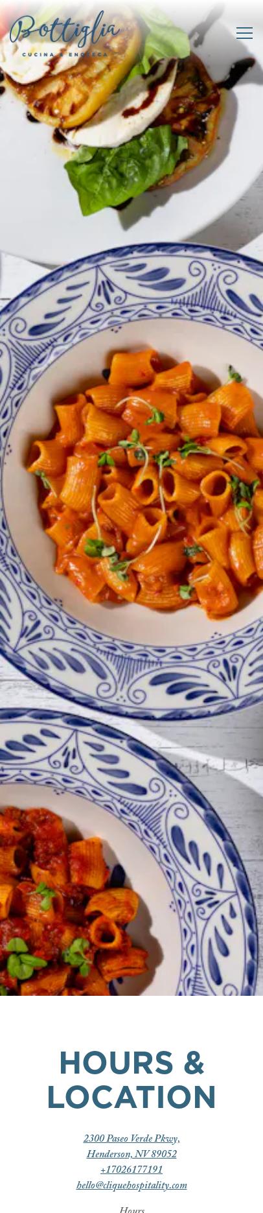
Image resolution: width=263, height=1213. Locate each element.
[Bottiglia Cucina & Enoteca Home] (65, 33)
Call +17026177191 (132, 1164)
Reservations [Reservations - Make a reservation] (131, 1197)
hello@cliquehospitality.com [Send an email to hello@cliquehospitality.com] (131, 1018)
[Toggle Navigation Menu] (244, 33)
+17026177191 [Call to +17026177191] (131, 1003)
